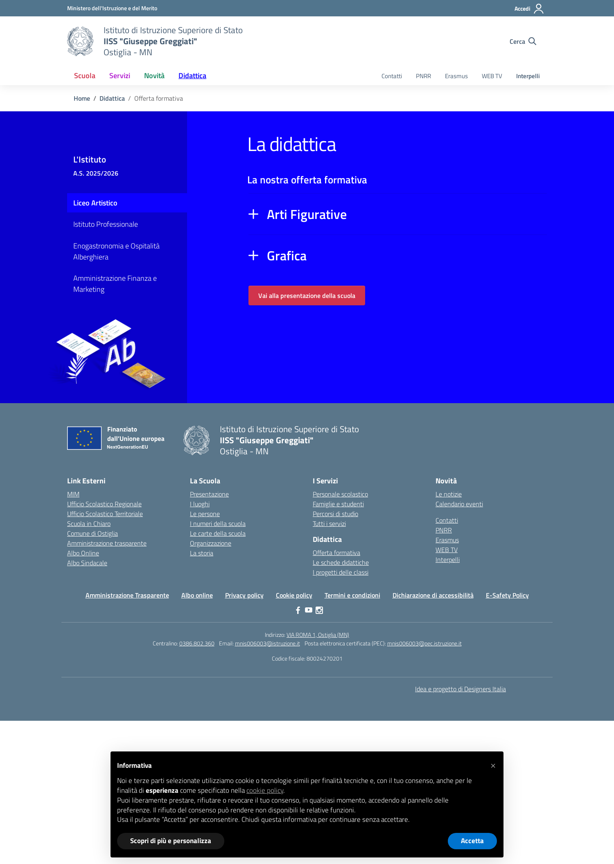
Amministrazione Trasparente (127, 595)
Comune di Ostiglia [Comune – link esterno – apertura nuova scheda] (92, 533)
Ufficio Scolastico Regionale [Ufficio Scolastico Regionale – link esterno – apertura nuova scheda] (104, 504)
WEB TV (492, 76)
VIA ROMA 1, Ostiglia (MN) (318, 634)
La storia (201, 553)
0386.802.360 (196, 643)
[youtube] (308, 610)
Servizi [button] (119, 75)
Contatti (391, 76)
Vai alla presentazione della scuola (306, 295)
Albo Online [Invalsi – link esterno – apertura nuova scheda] (83, 553)
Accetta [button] (472, 840)
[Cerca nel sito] (523, 41)
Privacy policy (244, 595)
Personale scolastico (340, 494)
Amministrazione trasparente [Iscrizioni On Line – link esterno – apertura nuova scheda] (107, 543)
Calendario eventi (459, 504)
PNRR (423, 76)
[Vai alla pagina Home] (82, 98)
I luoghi (200, 504)
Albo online (197, 595)
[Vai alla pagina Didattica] (112, 98)
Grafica (287, 255)
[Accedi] (529, 8)
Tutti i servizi (329, 523)
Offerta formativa (336, 552)
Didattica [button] (192, 75)
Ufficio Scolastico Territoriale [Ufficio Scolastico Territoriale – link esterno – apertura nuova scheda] (105, 514)
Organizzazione (210, 543)
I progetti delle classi (340, 572)
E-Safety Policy (507, 595)
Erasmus (456, 76)
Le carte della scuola (218, 533)
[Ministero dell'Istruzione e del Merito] (112, 8)
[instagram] (319, 610)
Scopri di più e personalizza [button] (170, 840)
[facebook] (298, 610)
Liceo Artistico (95, 202)
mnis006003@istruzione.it (267, 643)
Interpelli (528, 76)
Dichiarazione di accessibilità (433, 595)
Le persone (205, 514)
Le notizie (449, 494)
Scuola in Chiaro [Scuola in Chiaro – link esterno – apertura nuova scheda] (89, 523)
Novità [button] (154, 75)
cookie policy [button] (264, 790)
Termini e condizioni (352, 595)
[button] (492, 764)
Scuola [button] (84, 75)
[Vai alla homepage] (80, 41)
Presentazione (209, 494)
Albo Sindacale (87, 563)
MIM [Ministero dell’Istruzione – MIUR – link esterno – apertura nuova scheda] (73, 494)
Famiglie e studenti (338, 504)
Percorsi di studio (335, 514)
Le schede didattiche (341, 562)
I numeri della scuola (218, 523)
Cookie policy (294, 595)
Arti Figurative (307, 214)
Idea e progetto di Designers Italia (460, 689)
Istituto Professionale (105, 224)
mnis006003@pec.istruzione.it (424, 643)
